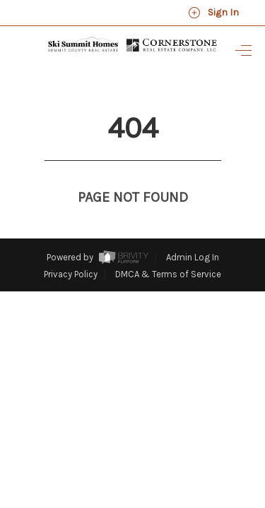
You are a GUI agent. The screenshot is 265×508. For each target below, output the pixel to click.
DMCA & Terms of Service (168, 248)
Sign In (213, 12)
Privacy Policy (71, 248)
